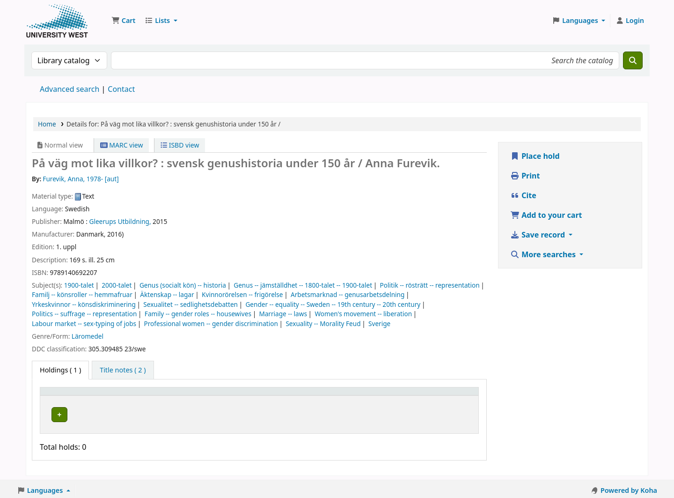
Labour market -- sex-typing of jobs (84, 323)
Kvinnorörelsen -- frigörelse (242, 294)
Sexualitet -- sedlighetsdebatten (190, 304)
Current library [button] (145, 395)
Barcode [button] (409, 395)
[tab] (123, 370)
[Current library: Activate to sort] (180, 395)
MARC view (121, 145)
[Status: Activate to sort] (362, 395)
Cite (523, 195)
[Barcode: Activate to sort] (435, 395)
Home (47, 123)
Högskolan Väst (145, 413)
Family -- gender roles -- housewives (198, 313)
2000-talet (117, 285)
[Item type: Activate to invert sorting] (78, 395)
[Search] (633, 60)
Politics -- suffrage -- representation (84, 313)
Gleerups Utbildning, (120, 221)
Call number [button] (268, 395)
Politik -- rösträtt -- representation (430, 285)
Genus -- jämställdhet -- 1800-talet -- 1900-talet (303, 285)
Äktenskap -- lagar (167, 294)
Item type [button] (60, 395)
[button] (123, 21)
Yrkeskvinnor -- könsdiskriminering (84, 304)
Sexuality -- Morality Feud (323, 323)
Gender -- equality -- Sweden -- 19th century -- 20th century (332, 304)
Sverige (379, 323)
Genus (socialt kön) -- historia (182, 285)
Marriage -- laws (283, 313)
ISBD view (180, 145)
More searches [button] (544, 254)
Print (525, 176)
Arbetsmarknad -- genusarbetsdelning (347, 294)
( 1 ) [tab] (60, 369)
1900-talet (79, 285)
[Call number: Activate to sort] (288, 395)
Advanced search (69, 89)
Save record (538, 235)
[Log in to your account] (630, 21)
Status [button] (347, 395)
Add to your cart (546, 215)
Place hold (535, 156)
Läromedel (87, 336)
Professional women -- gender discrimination (211, 323)
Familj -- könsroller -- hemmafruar (82, 294)
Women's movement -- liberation (363, 313)
